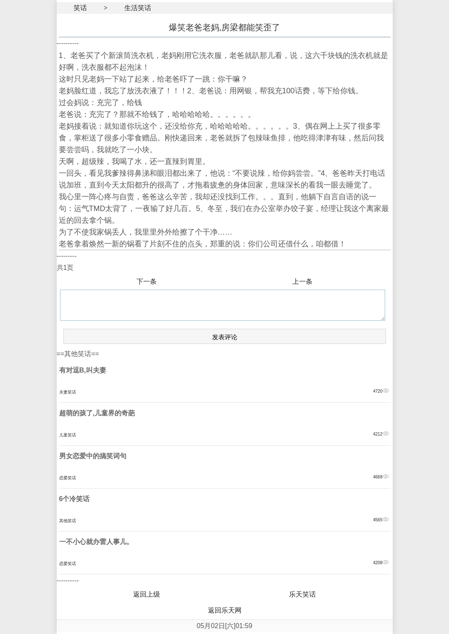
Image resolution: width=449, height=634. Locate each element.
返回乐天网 (225, 610)
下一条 (147, 281)
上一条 (302, 281)
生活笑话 (137, 7)
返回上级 (146, 594)
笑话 (80, 7)
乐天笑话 (302, 594)
